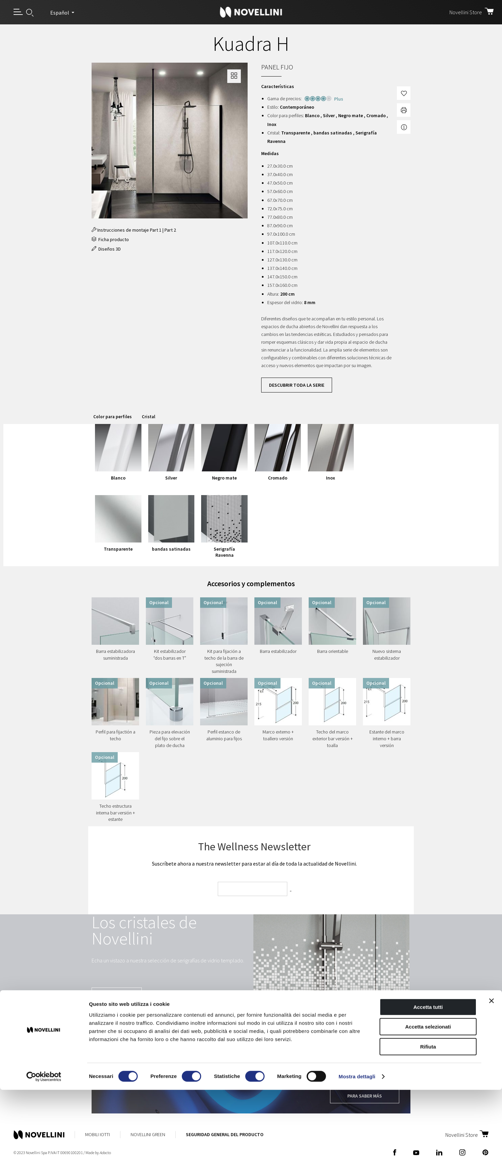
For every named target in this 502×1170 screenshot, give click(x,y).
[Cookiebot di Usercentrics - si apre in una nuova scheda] (44, 1157)
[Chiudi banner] (491, 1081)
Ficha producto (110, 239)
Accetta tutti (428, 1087)
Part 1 (155, 230)
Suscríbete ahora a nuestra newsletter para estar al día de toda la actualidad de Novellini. (254, 863)
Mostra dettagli (357, 1157)
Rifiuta (428, 1127)
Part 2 (170, 230)
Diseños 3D (106, 249)
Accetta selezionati (428, 1107)
